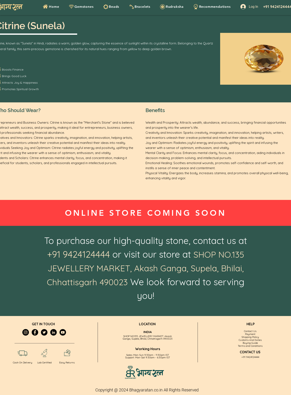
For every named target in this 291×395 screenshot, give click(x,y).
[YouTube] (62, 332)
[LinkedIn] (53, 332)
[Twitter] (44, 332)
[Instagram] (25, 332)
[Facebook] (35, 332)
